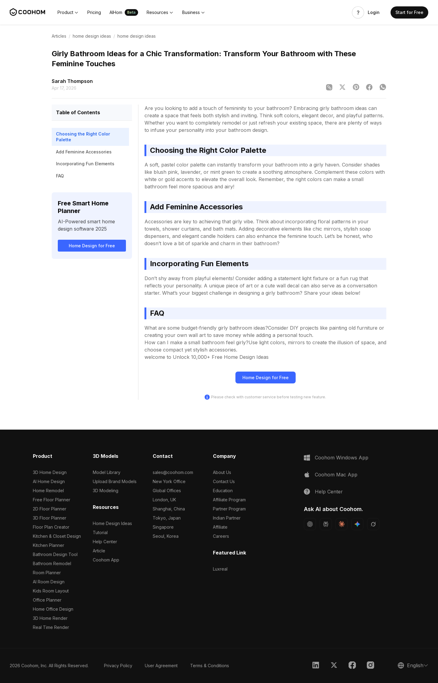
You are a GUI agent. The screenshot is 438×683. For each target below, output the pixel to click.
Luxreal (220, 568)
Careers (221, 536)
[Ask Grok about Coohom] (373, 524)
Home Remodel (48, 490)
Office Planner (47, 599)
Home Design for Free (92, 245)
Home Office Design (53, 609)
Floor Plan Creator (51, 527)
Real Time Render (51, 627)
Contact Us (224, 481)
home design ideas (92, 36)
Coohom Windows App (341, 458)
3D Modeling (105, 490)
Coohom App (106, 559)
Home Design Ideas (112, 523)
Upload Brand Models (115, 481)
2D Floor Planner (49, 508)
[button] (68, 12)
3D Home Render (50, 618)
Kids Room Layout (51, 590)
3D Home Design (50, 472)
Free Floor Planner (51, 499)
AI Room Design (48, 581)
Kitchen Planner (48, 545)
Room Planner (47, 572)
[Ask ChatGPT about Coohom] (310, 524)
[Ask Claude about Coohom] (341, 524)
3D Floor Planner (49, 517)
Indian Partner (227, 517)
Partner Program (229, 508)
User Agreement (161, 665)
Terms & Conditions (209, 665)
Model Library (106, 472)
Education (223, 490)
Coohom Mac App (336, 475)
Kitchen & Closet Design (57, 536)
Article (99, 550)
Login (374, 12)
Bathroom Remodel (52, 563)
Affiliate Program (229, 499)
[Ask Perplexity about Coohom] (326, 524)
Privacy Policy (118, 665)
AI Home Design (49, 481)
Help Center (105, 541)
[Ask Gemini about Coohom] (357, 524)
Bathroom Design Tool (55, 554)
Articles (59, 36)
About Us (222, 472)
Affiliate (220, 527)
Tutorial (100, 532)
